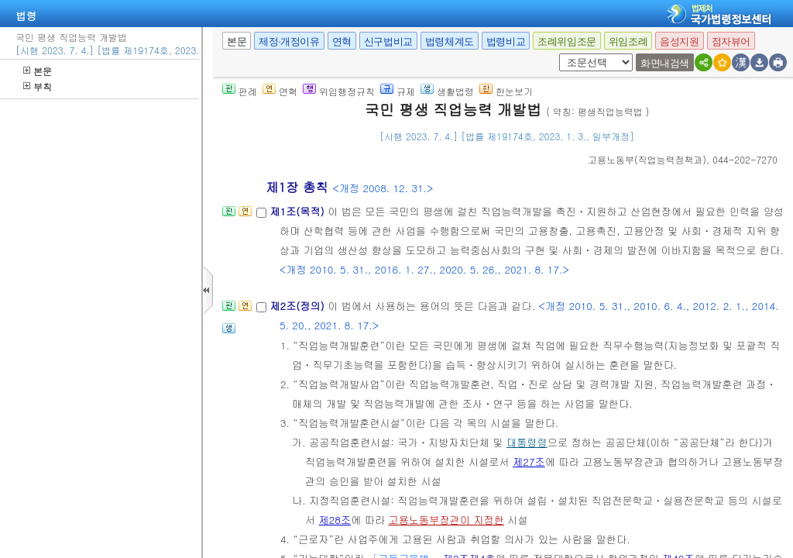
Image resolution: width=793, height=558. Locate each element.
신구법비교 (388, 41)
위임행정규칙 (339, 91)
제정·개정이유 (289, 41)
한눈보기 (506, 91)
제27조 (529, 461)
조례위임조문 (566, 41)
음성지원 (679, 41)
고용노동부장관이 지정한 (445, 519)
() (647, 159)
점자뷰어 (731, 41)
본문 (37, 71)
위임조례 (628, 41)
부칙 (37, 86)
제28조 (335, 519)
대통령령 (527, 442)
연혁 (342, 41)
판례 (239, 91)
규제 (397, 91)
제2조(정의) (298, 305)
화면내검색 (664, 63)
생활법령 (447, 91)
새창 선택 (564, 53)
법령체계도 (449, 41)
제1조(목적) (298, 211)
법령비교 (505, 41)
